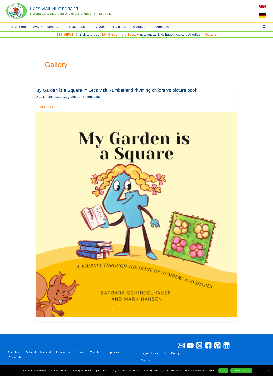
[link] (262, 6)
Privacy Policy (241, 370)
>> (53, 34)
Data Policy (172, 353)
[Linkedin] (226, 345)
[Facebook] (208, 345)
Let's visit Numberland (54, 8)
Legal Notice (150, 353)
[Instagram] (199, 345)
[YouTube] (190, 345)
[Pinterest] (217, 345)
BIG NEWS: (65, 34)
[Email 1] (181, 345)
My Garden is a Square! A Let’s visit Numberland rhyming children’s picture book (119, 90)
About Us (123, 355)
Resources (60, 355)
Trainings (91, 355)
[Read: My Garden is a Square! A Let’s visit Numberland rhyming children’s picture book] (136, 214)
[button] (59, 27)
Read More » (45, 106)
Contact (146, 360)
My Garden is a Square (120, 34)
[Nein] (268, 370)
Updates (107, 355)
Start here (13, 355)
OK (223, 370)
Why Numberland (36, 355)
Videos (76, 355)
